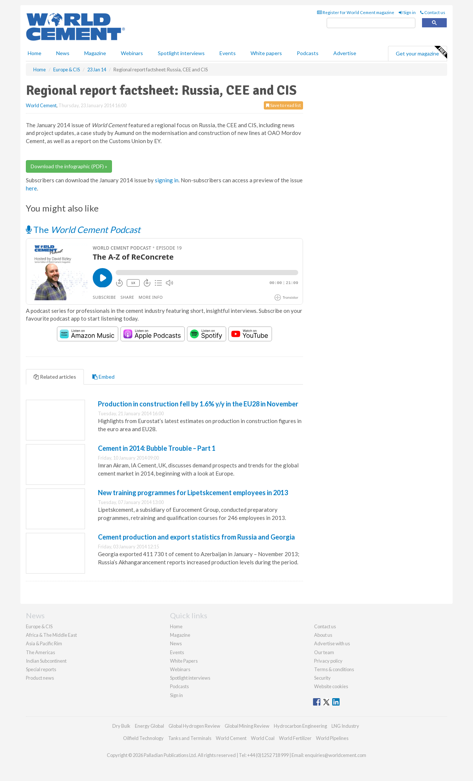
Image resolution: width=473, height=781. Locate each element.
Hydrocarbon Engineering (300, 726)
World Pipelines (332, 738)
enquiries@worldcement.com (335, 755)
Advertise (344, 53)
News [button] (62, 53)
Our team (324, 652)
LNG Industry (345, 726)
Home (34, 53)
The (83, 229)
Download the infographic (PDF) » (69, 166)
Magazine (95, 53)
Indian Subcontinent (46, 661)
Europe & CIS (39, 626)
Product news (40, 678)
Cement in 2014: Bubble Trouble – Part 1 (156, 448)
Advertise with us (332, 643)
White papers (266, 53)
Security (322, 678)
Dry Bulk (121, 726)
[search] (371, 23)
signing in (166, 180)
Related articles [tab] (55, 376)
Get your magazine (421, 52)
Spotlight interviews (181, 53)
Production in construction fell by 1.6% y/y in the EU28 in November (198, 404)
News (176, 643)
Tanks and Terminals (189, 738)
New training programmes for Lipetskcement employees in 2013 (193, 492)
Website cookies (331, 686)
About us (323, 635)
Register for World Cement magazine (355, 12)
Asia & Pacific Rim (44, 643)
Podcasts (308, 53)
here (31, 188)
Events (228, 53)
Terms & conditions (334, 669)
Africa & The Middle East (51, 635)
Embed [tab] (103, 376)
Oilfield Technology (143, 738)
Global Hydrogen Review (194, 726)
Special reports (41, 669)
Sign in (407, 12)
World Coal (263, 738)
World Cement (41, 105)
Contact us (432, 12)
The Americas (40, 652)
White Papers (184, 661)
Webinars (132, 53)
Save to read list (283, 105)
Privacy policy (328, 661)
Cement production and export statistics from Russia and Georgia (196, 537)
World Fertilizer (295, 738)
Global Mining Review (247, 726)
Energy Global (149, 726)
